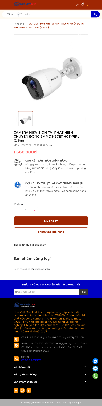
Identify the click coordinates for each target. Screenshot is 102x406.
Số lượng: (18, 204)
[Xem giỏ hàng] (82, 5)
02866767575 (31, 360)
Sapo (78, 402)
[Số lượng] (25, 210)
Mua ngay (51, 220)
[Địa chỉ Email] (51, 292)
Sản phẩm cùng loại (32, 258)
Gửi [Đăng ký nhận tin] (84, 292)
